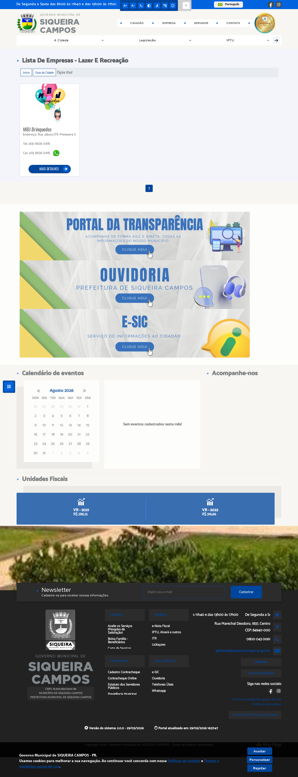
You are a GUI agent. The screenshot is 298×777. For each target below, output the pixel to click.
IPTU (89, 40)
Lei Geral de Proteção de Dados (255, 715)
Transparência (114, 40)
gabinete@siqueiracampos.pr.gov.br (242, 651)
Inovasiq (266, 40)
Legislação (64, 40)
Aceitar (260, 751)
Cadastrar (246, 592)
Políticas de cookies (266, 704)
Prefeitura (186, 40)
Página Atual (64, 72)
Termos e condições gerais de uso (256, 699)
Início (26, 72)
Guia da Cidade (44, 72)
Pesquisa (240, 40)
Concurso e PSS (150, 40)
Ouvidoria (214, 40)
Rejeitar (259, 768)
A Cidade (35, 40)
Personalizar (259, 759)
